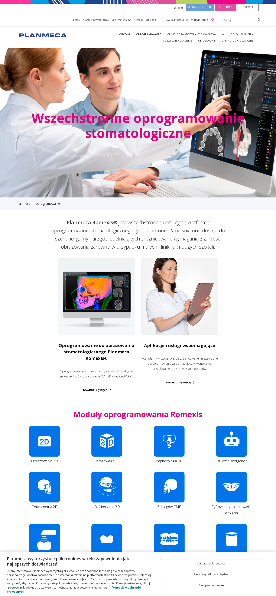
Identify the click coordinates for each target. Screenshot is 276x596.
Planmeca (23, 204)
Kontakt (138, 19)
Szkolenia (151, 19)
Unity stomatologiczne (237, 40)
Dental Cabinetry (242, 34)
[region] (138, 574)
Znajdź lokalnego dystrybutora (187, 20)
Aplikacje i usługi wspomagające (179, 345)
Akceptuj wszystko (211, 585)
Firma (76, 19)
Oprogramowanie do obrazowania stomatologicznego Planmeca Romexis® (96, 352)
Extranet (248, 7)
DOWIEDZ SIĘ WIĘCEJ (95, 390)
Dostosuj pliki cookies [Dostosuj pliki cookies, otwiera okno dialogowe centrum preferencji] (211, 563)
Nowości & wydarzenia (96, 19)
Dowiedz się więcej (178, 382)
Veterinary (225, 7)
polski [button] (179, 8)
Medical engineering (199, 7)
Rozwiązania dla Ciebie (177, 40)
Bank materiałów (121, 19)
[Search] (259, 19)
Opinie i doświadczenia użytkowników (191, 34)
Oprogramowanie (148, 34)
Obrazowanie (206, 40)
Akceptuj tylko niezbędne (211, 574)
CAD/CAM (124, 34)
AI (223, 34)
